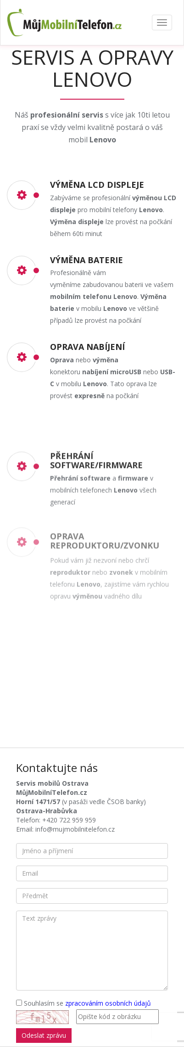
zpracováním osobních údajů (108, 1003)
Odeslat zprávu (44, 1035)
